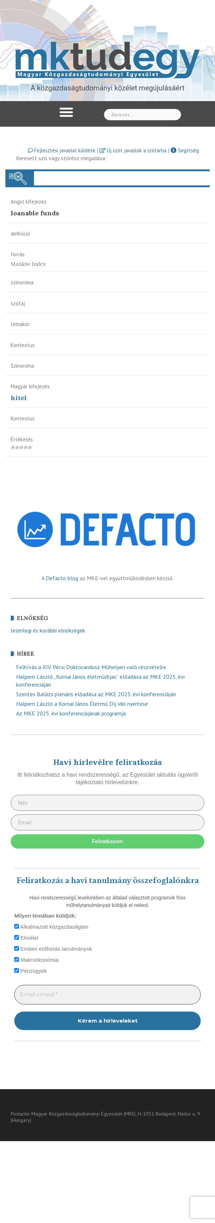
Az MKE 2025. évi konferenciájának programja (71, 713)
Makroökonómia (36, 960)
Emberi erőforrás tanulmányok (53, 949)
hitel (19, 398)
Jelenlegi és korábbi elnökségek (48, 630)
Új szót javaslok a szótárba (133, 150)
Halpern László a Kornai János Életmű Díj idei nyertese (82, 703)
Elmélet (26, 938)
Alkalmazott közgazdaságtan (51, 927)
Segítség (185, 150)
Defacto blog (62, 578)
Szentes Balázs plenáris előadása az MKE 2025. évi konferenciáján (96, 694)
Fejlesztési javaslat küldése (61, 150)
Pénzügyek (30, 971)
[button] (66, 112)
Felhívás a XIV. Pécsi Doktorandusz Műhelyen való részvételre (91, 667)
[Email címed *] (107, 994)
